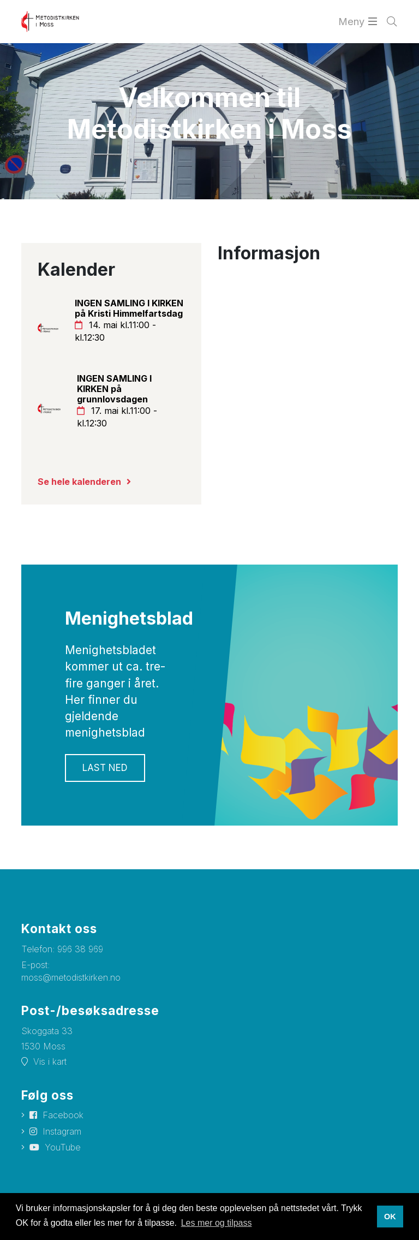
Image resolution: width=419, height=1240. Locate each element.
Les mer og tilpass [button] (216, 1222)
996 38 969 (80, 949)
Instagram (62, 1131)
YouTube (63, 1147)
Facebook (63, 1115)
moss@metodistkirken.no (71, 977)
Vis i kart (50, 1061)
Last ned (105, 767)
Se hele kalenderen (79, 481)
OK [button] (390, 1216)
